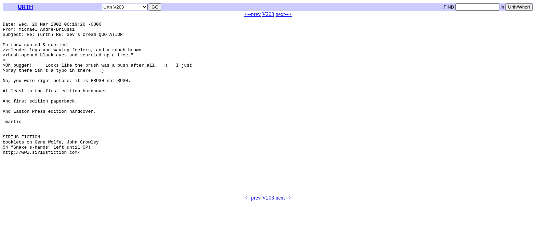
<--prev (252, 14)
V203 (268, 14)
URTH (25, 7)
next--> (284, 14)
